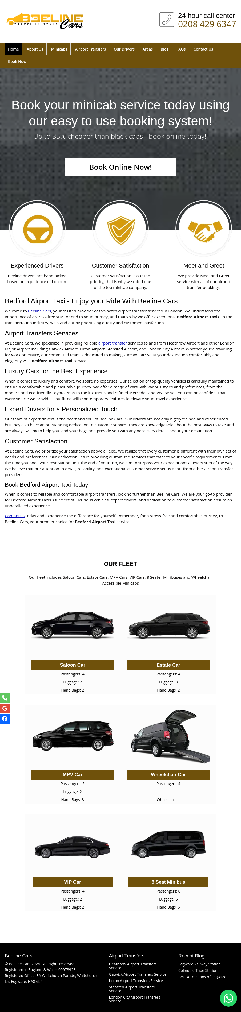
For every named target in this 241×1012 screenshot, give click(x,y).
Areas (148, 49)
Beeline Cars (39, 311)
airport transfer (112, 343)
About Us (35, 49)
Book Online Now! (120, 167)
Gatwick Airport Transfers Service (138, 974)
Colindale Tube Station (198, 970)
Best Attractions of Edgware (202, 977)
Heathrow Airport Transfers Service (133, 966)
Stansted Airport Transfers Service (132, 989)
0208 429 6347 (207, 23)
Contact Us (203, 49)
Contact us (15, 516)
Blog (164, 49)
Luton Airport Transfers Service (136, 980)
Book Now (17, 61)
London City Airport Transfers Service (134, 999)
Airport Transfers (90, 49)
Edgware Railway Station (199, 964)
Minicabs (59, 49)
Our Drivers (124, 49)
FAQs (181, 49)
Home (13, 49)
